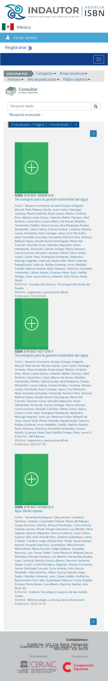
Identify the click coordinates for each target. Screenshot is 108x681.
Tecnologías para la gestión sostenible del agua (51, 199)
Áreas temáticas (73, 73)
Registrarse (16, 47)
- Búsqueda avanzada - (24, 115)
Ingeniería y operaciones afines (48, 292)
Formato (15, 79)
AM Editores (36, 436)
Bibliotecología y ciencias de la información (56, 600)
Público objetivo (76, 79)
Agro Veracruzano (29, 511)
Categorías (46, 73)
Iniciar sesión (25, 37)
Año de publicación (43, 79)
